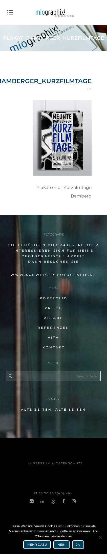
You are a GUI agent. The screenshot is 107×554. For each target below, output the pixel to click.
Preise (53, 308)
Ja (78, 544)
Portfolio (54, 298)
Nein (61, 544)
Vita (53, 337)
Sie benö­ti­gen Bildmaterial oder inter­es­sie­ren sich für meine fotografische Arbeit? (53, 250)
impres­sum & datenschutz (55, 463)
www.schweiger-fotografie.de (53, 275)
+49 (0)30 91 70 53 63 (52, 493)
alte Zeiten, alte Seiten (53, 409)
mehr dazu (37, 544)
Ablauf (53, 318)
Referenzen (54, 328)
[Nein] (100, 537)
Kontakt (53, 347)
